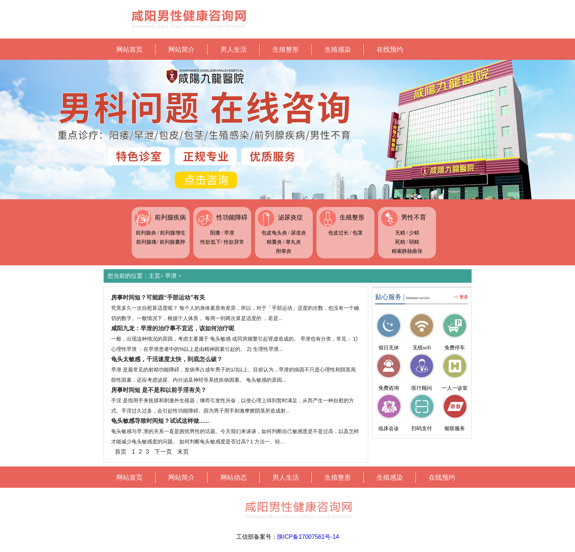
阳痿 (215, 233)
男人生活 (233, 49)
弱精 (414, 242)
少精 (414, 233)
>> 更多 (460, 296)
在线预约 (390, 49)
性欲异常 (234, 242)
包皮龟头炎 (274, 233)
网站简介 (181, 49)
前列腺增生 (173, 233)
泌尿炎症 (290, 217)
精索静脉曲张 (407, 251)
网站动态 (233, 477)
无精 (400, 233)
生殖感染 (338, 49)
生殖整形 (285, 49)
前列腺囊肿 (172, 242)
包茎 (357, 233)
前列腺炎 (146, 233)
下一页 (163, 451)
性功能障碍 (232, 217)
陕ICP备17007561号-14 (308, 537)
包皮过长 (338, 233)
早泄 (229, 233)
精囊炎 (274, 242)
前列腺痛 (146, 242)
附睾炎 (284, 251)
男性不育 (413, 217)
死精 (400, 242)
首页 (121, 451)
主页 (154, 276)
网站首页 (129, 49)
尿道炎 (298, 233)
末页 (183, 451)
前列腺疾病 (170, 217)
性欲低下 (210, 242)
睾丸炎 (293, 242)
